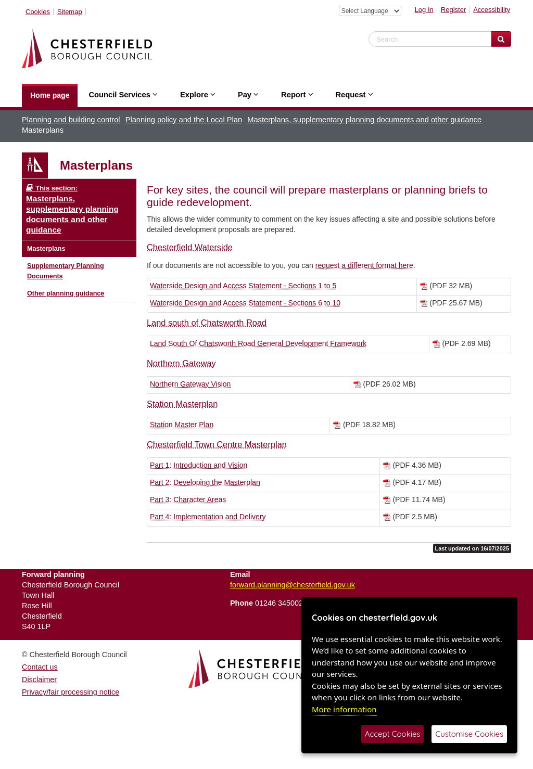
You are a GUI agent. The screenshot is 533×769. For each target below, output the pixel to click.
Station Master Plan (181, 424)
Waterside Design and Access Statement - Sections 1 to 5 (243, 285)
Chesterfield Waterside (190, 247)
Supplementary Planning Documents (65, 271)
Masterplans (46, 248)
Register (453, 9)
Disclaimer (39, 679)
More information (344, 709)
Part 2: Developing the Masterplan (205, 482)
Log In (424, 9)
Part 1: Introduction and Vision (198, 465)
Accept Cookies (393, 734)
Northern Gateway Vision (190, 384)
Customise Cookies (469, 734)
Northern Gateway (181, 363)
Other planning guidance (65, 293)
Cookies (38, 11)
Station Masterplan (182, 403)
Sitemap (69, 11)
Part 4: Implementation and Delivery (208, 516)
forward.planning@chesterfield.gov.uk (292, 585)
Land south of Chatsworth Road (206, 322)
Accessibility (491, 9)
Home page (49, 95)
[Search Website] (501, 39)
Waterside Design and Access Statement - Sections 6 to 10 (245, 303)
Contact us (40, 667)
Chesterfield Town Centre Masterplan (217, 444)
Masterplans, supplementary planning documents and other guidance (364, 120)
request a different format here (364, 265)
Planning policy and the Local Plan (184, 120)
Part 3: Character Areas (188, 499)
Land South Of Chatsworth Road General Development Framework (258, 343)
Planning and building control (71, 120)
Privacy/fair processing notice (70, 692)
